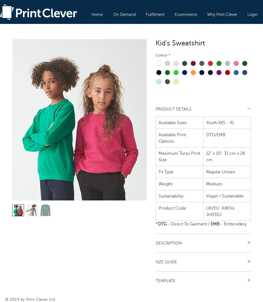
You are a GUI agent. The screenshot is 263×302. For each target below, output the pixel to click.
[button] (124, 12)
